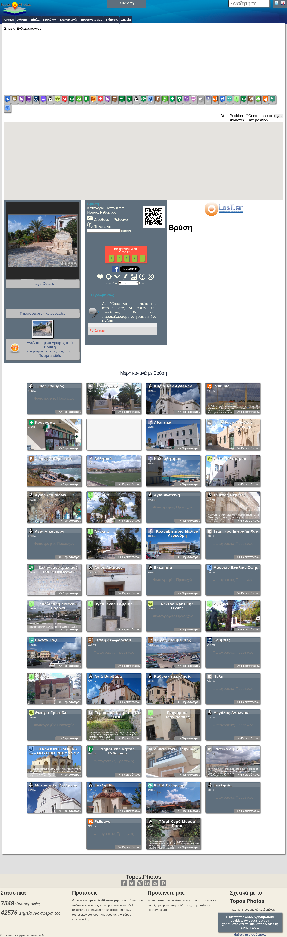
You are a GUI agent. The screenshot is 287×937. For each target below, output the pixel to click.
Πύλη (218, 711)
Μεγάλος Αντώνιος (231, 747)
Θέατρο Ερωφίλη (51, 747)
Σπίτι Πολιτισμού (229, 493)
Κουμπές (221, 674)
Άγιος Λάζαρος (108, 602)
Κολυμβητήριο (168, 493)
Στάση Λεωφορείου (112, 674)
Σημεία (126, 19)
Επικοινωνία (68, 19)
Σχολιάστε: (97, 331)
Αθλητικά (162, 457)
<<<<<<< (128, 283)
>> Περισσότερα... (70, 446)
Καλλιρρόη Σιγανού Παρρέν (58, 640)
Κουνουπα (45, 457)
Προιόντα (49, 19)
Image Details (42, 283)
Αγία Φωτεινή (167, 529)
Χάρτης (22, 19)
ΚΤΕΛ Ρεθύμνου (169, 819)
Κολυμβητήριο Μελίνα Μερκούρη (177, 568)
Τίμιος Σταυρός (49, 420)
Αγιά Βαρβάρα (108, 711)
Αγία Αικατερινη (50, 566)
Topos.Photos (143, 877)
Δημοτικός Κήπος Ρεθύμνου (118, 785)
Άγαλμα (101, 529)
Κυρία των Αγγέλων (173, 420)
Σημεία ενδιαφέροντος (39, 913)
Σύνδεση (8, 935)
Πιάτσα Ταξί (46, 674)
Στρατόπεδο (106, 420)
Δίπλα (35, 19)
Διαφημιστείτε (22, 935)
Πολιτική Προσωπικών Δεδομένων (253, 909)
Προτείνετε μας (91, 19)
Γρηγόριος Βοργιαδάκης (177, 749)
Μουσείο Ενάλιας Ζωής (235, 602)
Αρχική (9, 19)
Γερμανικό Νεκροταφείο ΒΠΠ (118, 749)
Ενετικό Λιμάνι (227, 783)
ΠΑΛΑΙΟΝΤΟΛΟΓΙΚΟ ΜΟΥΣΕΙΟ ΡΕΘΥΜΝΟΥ (58, 785)
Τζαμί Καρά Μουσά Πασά (177, 858)
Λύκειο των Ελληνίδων (176, 783)
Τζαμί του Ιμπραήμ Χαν (235, 566)
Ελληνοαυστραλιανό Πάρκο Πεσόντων (58, 604)
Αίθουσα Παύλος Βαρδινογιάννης (237, 459)
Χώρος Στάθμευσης (53, 493)
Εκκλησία (163, 602)
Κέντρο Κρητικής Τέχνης (177, 640)
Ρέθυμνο (221, 420)
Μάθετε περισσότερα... (250, 934)
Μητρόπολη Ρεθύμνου (56, 819)
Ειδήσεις (112, 19)
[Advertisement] (143, 60)
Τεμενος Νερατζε (229, 529)
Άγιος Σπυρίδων (50, 529)
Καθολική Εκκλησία (173, 711)
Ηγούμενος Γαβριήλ (113, 638)
